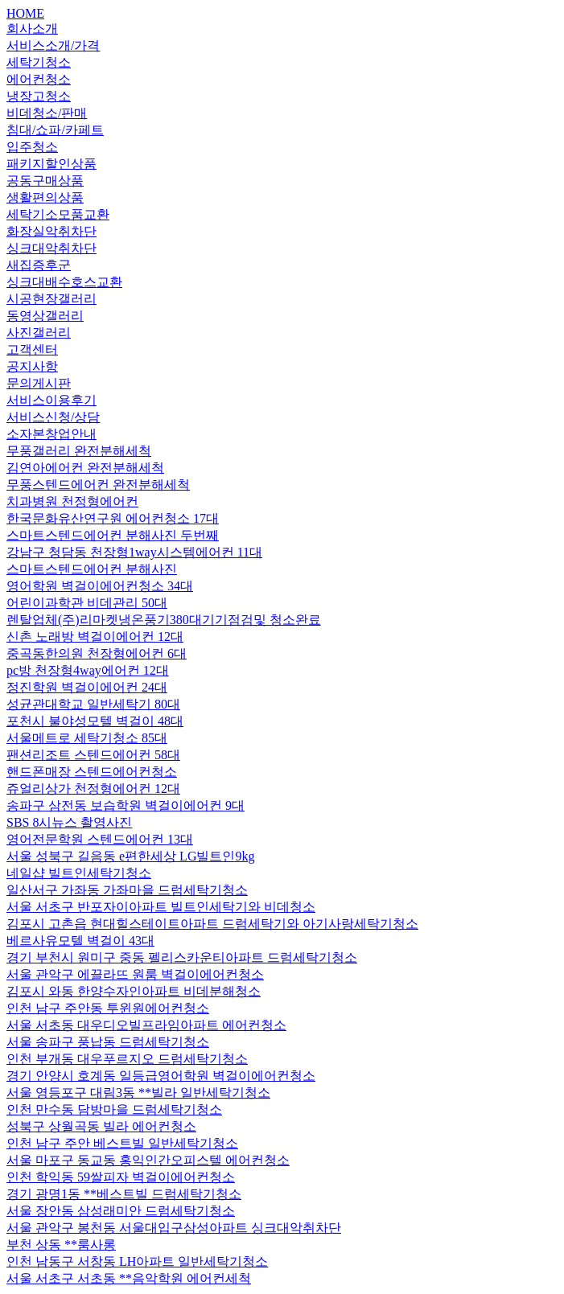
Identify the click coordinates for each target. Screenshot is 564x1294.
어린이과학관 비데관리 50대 (86, 603)
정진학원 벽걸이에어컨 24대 (86, 687)
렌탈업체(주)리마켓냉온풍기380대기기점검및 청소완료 (163, 619)
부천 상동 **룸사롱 (61, 1244)
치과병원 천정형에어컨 (72, 501)
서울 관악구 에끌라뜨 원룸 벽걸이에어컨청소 (135, 974)
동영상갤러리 (45, 315)
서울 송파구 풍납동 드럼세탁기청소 (107, 1042)
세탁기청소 (38, 62)
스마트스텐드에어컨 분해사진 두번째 (112, 535)
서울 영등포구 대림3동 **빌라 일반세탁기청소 (138, 1092)
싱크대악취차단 (51, 248)
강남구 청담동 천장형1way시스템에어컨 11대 (134, 552)
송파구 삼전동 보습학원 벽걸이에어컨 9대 (125, 805)
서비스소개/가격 (53, 45)
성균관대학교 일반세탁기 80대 (93, 704)
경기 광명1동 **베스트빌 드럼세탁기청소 (123, 1194)
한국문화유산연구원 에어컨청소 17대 (112, 518)
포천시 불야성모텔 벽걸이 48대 (94, 721)
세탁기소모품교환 (57, 214)
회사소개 (32, 28)
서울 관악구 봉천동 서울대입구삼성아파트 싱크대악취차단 (173, 1227)
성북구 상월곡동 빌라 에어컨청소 (101, 1126)
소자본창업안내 (51, 434)
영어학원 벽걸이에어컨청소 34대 (99, 586)
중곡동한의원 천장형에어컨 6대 (96, 653)
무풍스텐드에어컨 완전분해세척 (98, 484)
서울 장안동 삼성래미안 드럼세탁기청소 (120, 1211)
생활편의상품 (45, 197)
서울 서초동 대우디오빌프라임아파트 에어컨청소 (146, 1025)
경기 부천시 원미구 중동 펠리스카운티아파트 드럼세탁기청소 (181, 957)
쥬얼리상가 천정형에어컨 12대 (93, 788)
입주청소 (32, 147)
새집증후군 (38, 265)
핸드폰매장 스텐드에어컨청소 (91, 771)
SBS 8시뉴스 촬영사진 (69, 822)
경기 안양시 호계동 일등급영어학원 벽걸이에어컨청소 (160, 1075)
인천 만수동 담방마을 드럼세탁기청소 (114, 1109)
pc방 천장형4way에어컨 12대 (87, 670)
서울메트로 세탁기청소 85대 (86, 738)
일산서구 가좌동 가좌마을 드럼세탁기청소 (127, 890)
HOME (25, 13)
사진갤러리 (38, 332)
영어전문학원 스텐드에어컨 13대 (99, 839)
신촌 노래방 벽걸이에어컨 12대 (94, 636)
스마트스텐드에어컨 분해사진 (91, 569)
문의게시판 (38, 383)
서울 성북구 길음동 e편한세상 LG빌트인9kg (130, 856)
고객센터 (32, 349)
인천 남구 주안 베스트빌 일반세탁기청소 (122, 1143)
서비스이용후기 (51, 400)
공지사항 (32, 366)
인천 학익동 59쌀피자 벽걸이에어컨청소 (120, 1177)
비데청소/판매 (46, 113)
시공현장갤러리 (51, 299)
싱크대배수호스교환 (64, 282)
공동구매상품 (45, 180)
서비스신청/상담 (53, 417)
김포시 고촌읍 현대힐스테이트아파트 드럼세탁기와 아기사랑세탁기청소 (212, 923)
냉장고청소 (38, 96)
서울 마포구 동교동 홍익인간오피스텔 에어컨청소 (148, 1160)
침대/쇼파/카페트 (55, 130)
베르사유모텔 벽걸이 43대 (80, 940)
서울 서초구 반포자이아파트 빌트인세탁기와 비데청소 (160, 907)
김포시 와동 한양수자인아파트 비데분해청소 (133, 991)
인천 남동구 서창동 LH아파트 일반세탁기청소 (137, 1261)
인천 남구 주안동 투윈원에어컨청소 (107, 1008)
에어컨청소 (38, 79)
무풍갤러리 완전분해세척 (78, 451)
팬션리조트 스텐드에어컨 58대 (93, 755)
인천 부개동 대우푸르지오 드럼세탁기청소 (127, 1059)
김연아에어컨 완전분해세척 (85, 467)
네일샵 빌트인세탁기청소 (78, 873)
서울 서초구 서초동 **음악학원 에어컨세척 (128, 1278)
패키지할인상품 (51, 163)
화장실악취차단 (51, 231)
